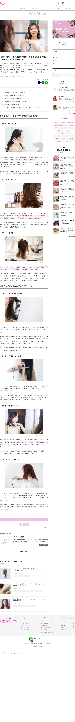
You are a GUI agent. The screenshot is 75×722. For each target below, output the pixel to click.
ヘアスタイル (13, 76)
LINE (62, 627)
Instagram (63, 625)
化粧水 (71, 136)
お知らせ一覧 (44, 621)
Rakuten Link (64, 629)
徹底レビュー (60, 130)
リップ (68, 130)
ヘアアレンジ (20, 76)
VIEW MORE (71, 113)
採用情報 (49, 643)
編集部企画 (26, 591)
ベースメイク (56, 51)
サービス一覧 (2, 653)
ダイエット (71, 138)
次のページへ (24, 519)
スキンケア (55, 48)
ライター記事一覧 (43, 544)
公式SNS (52, 8)
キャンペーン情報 (37, 8)
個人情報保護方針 (33, 643)
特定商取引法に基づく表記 (47, 632)
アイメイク (55, 54)
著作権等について (41, 643)
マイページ (23, 625)
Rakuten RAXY (6, 3)
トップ (7, 8)
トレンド (25, 606)
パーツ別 (65, 136)
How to (2, 76)
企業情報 (26, 643)
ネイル (54, 63)
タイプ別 (68, 141)
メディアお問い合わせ (46, 623)
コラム (54, 67)
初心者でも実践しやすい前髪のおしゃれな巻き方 (15, 101)
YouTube (63, 632)
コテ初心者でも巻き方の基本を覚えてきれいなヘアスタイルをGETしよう (22, 107)
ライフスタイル (38, 591)
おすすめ (20, 576)
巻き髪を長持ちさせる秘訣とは (10, 104)
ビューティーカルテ (25, 627)
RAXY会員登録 (64, 621)
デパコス (56, 138)
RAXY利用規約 (44, 629)
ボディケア (55, 57)
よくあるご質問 (67, 8)
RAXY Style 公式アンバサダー (61, 125)
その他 (54, 70)
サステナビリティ (20, 653)
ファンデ (63, 138)
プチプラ (68, 133)
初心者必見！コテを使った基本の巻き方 (13, 98)
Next (45, 527)
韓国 (56, 127)
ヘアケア (5, 74)
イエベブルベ (57, 136)
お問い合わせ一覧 (11, 653)
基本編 (7, 76)
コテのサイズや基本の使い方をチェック (13, 95)
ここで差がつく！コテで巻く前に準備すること (14, 92)
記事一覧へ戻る (24, 551)
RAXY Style (22, 8)
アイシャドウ (63, 127)
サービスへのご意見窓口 (46, 627)
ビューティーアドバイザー (27, 629)
